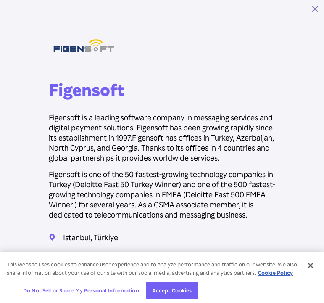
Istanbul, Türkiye (90, 237)
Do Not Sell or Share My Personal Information (81, 292)
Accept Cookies (172, 292)
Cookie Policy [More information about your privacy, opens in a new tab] (275, 274)
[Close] (310, 267)
